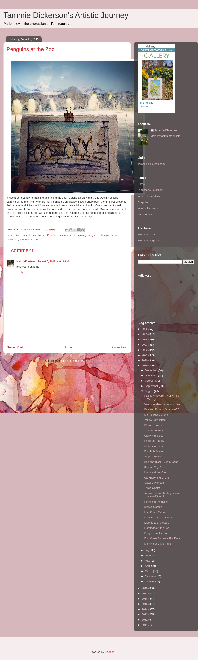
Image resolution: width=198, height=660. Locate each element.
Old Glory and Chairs (156, 477)
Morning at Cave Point (157, 543)
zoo (35, 239)
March (149, 571)
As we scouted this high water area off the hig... (162, 495)
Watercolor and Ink (149, 196)
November (151, 375)
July (148, 550)
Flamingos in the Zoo (156, 527)
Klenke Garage (153, 506)
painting (81, 235)
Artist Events (145, 214)
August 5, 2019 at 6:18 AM (53, 261)
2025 (145, 334)
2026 (145, 329)
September (152, 386)
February (151, 576)
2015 (145, 603)
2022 (145, 349)
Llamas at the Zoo (155, 472)
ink (34, 235)
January (150, 581)
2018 (145, 588)
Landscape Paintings (150, 189)
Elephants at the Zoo (156, 522)
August (149, 391)
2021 (145, 355)
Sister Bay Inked (154, 482)
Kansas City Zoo (47, 235)
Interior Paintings (148, 208)
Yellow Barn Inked (155, 419)
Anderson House (154, 446)
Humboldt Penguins (155, 501)
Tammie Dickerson (166, 130)
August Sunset (153, 456)
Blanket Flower (153, 425)
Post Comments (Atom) (75, 360)
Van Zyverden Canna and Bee (162, 404)
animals (26, 235)
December (151, 370)
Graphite (143, 202)
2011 (145, 625)
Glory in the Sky (153, 435)
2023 (145, 344)
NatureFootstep (26, 261)
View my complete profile (165, 135)
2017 (145, 593)
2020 (145, 360)
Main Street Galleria (156, 414)
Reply (19, 272)
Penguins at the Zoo (156, 533)
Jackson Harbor (153, 430)
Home (68, 347)
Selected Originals (148, 240)
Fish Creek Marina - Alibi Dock (162, 538)
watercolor (26, 239)
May (148, 560)
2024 (145, 339)
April (148, 565)
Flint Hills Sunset (154, 451)
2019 (145, 365)
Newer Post (15, 347)
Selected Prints (147, 234)
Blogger (109, 651)
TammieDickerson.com (151, 163)
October (150, 380)
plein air (104, 235)
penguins (92, 235)
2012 (145, 619)
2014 (145, 609)
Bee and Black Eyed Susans (161, 461)
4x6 (18, 235)
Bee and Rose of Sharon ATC (161, 409)
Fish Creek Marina (155, 512)
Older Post (119, 347)
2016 (145, 598)
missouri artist (67, 235)
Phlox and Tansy (154, 440)
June (148, 555)
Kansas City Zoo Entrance (159, 517)
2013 (145, 614)
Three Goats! (152, 487)
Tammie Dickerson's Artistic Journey (65, 15)
